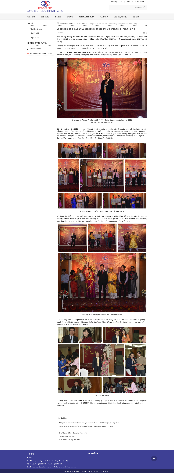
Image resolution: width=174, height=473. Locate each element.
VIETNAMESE (142, 2)
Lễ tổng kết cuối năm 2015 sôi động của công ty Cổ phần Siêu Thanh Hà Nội (112, 24)
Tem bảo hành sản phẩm (67, 436)
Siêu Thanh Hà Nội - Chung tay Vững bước (73, 433)
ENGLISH (130, 2)
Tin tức (58, 17)
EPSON (70, 17)
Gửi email (146, 32)
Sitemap (114, 2)
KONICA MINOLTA (86, 17)
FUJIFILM (104, 17)
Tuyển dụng (34, 38)
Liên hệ (122, 2)
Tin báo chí (34, 33)
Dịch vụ (136, 17)
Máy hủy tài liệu (120, 17)
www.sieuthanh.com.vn (69, 467)
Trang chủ (31, 17)
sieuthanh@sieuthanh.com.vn (41, 53)
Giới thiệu (45, 17)
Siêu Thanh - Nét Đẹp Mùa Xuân (69, 440)
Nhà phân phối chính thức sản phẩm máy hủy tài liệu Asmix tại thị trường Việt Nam (86, 426)
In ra (144, 32)
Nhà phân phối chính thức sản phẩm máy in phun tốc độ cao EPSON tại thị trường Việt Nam (89, 423)
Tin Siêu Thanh (36, 29)
